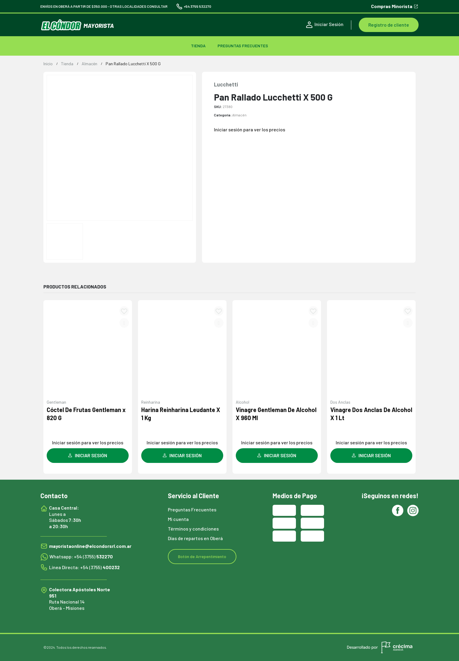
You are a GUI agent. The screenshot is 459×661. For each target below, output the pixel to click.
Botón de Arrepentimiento (202, 556)
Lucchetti (226, 84)
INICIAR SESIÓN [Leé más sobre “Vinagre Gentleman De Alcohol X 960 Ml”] (276, 455)
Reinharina (150, 402)
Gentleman (56, 402)
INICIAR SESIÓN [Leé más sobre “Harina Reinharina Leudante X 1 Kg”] (182, 455)
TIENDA (198, 45)
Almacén (239, 115)
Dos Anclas (340, 402)
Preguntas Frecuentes (243, 45)
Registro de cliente (388, 25)
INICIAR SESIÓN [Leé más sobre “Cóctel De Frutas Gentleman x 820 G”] (87, 455)
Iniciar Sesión (325, 24)
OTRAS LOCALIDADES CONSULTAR (139, 6)
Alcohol (242, 402)
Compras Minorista (395, 6)
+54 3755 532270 (194, 6)
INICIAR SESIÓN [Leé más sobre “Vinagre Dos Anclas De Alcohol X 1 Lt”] (371, 455)
